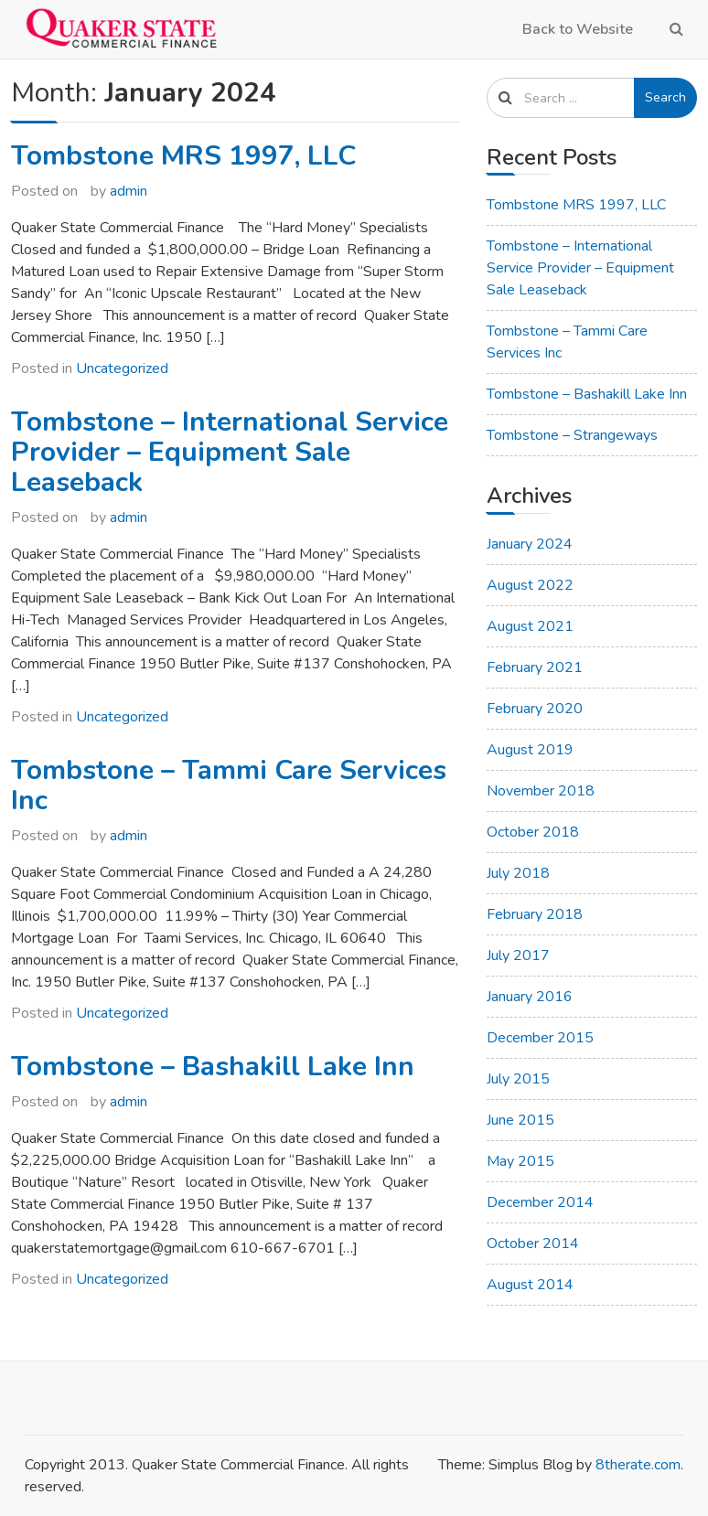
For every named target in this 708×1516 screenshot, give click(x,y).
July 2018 (518, 873)
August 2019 (530, 750)
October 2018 (533, 832)
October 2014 (533, 1243)
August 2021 (530, 626)
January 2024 (530, 544)
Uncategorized (122, 368)
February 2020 (535, 709)
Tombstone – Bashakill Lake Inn (212, 1066)
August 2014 (530, 1285)
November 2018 (541, 791)
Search (665, 97)
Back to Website (577, 29)
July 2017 (518, 955)
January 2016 (530, 997)
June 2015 (520, 1120)
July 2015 (518, 1079)
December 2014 (540, 1202)
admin (128, 191)
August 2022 (530, 585)
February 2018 (535, 914)
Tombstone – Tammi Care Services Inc (228, 785)
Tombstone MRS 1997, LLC (183, 156)
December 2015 (540, 1038)
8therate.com (638, 1465)
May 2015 (520, 1161)
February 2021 (535, 667)
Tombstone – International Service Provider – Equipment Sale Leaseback (229, 452)
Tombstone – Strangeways (572, 435)
